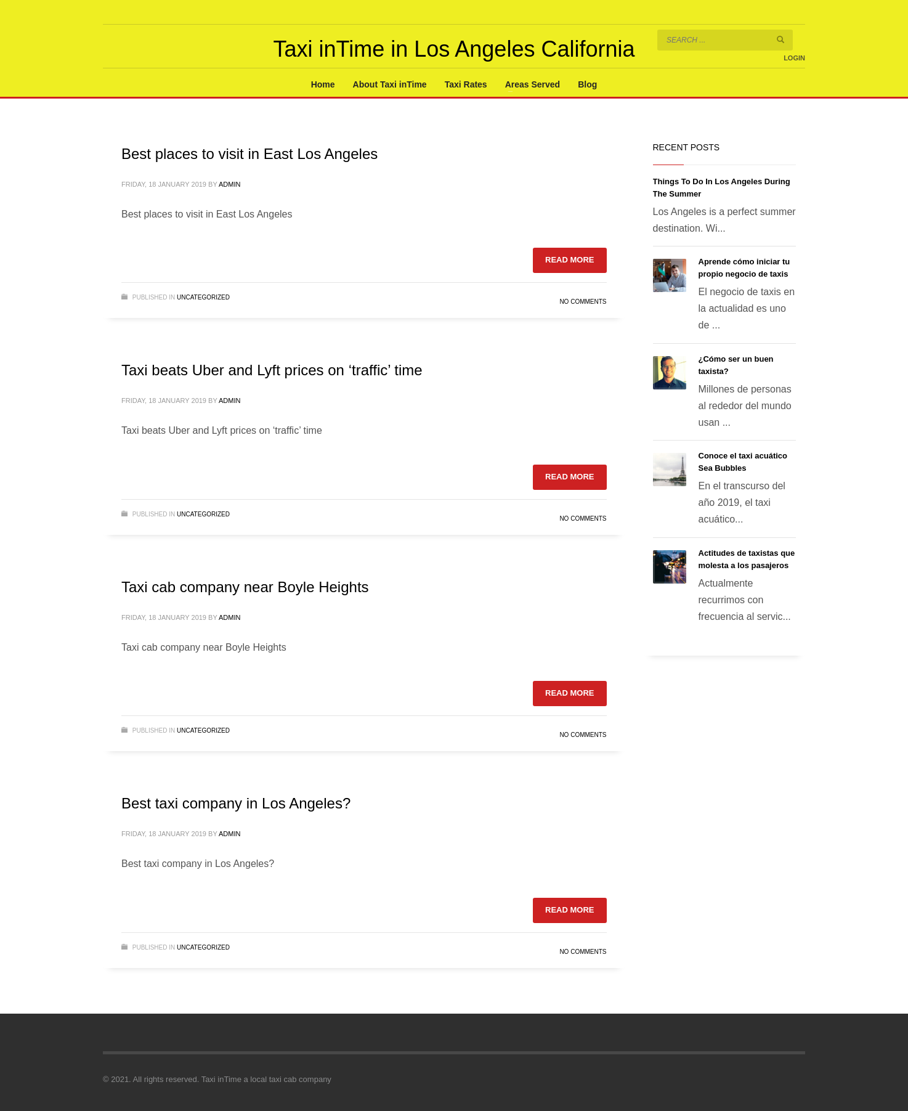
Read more (569, 259)
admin (229, 184)
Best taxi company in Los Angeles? (236, 803)
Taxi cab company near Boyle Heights (245, 587)
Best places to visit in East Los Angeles (249, 153)
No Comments (582, 301)
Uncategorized (203, 297)
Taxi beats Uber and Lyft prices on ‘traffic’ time (272, 370)
